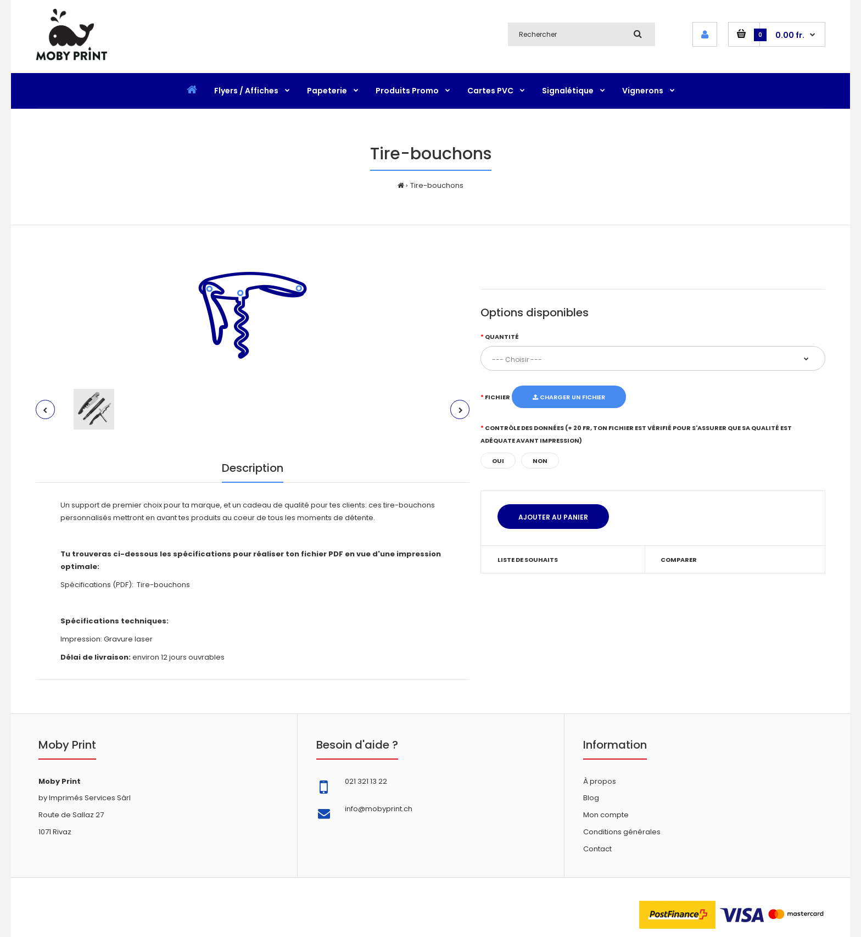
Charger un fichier (569, 397)
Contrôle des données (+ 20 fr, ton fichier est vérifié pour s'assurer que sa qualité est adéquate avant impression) (636, 434)
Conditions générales (622, 832)
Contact (597, 849)
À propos (599, 781)
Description (252, 468)
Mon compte (606, 815)
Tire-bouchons (436, 185)
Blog (591, 798)
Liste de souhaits (527, 559)
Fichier (497, 397)
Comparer (679, 559)
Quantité (502, 336)
